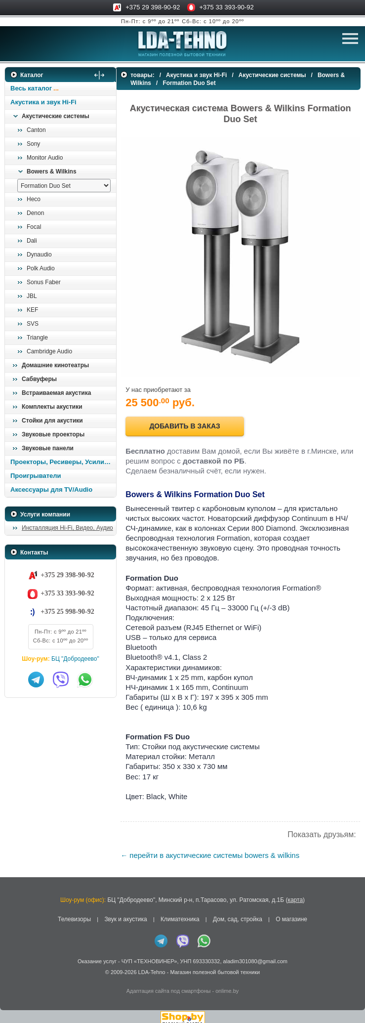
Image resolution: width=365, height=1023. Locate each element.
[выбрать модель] (64, 185)
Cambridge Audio (49, 351)
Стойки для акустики (52, 420)
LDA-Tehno (151, 966)
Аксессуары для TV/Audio (51, 489)
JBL (32, 296)
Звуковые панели (48, 448)
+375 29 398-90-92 (152, 7)
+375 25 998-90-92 (67, 611)
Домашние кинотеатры (55, 365)
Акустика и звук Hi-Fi (43, 102)
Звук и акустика (125, 913)
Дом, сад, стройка (237, 913)
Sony (33, 143)
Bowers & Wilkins (52, 171)
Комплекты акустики (52, 406)
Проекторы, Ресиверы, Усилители (63, 462)
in (13, 973)
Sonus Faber (44, 282)
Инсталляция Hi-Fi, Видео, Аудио (67, 527)
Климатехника (180, 913)
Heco (34, 199)
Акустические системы (55, 116)
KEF (32, 309)
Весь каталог (31, 88)
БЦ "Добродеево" (75, 658)
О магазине (291, 913)
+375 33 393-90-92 (227, 7)
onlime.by (227, 985)
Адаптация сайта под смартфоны (168, 985)
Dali (32, 240)
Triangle (37, 337)
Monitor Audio (45, 157)
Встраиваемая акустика (56, 392)
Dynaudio (39, 254)
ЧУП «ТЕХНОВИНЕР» (149, 955)
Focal (34, 226)
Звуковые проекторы (53, 434)
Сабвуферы (39, 379)
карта (295, 894)
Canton (36, 130)
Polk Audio (41, 268)
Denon (35, 213)
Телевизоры (74, 913)
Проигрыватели (35, 475)
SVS (33, 323)
